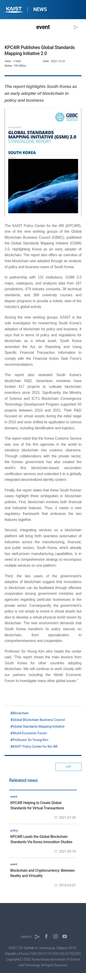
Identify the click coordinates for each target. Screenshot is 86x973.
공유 (75, 27)
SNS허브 (26, 936)
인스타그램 (55, 936)
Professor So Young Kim (30, 740)
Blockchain (21, 713)
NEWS (40, 9)
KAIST (14, 10)
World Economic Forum (30, 733)
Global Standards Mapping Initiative (38, 726)
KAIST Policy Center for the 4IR (35, 746)
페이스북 (46, 936)
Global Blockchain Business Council (39, 720)
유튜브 (64, 936)
